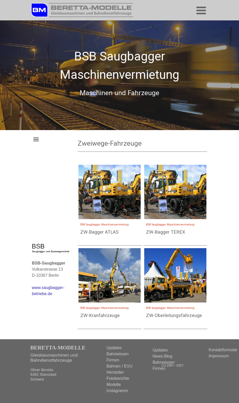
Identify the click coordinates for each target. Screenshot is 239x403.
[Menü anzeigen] (201, 10)
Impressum (219, 356)
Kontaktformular (223, 350)
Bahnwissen (164, 362)
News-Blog (162, 356)
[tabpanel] (119, 77)
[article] (109, 205)
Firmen (159, 368)
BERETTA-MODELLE (57, 348)
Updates (160, 350)
